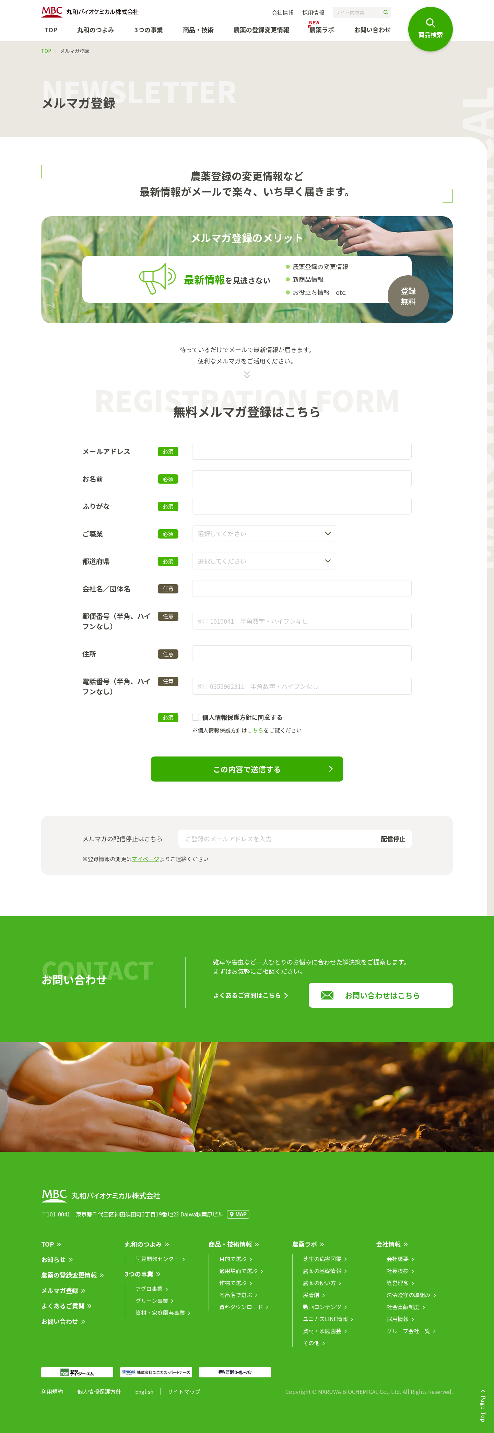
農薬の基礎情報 (322, 1276)
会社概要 (398, 1264)
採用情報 (313, 12)
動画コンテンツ (322, 1312)
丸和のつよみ (95, 29)
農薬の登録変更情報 (69, 1279)
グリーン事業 (152, 1306)
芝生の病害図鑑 (322, 1264)
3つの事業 (148, 29)
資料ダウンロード (241, 1312)
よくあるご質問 (62, 1310)
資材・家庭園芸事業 (160, 1318)
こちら (255, 730)
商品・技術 (198, 29)
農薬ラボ (304, 1249)
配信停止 (393, 838)
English (144, 1396)
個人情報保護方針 (99, 1396)
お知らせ (53, 1264)
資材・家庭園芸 (322, 1336)
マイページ (145, 859)
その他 (311, 1348)
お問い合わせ (372, 29)
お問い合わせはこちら (382, 1000)
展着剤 (311, 1300)
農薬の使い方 (319, 1288)
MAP (241, 1219)
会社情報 (283, 12)
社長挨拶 (398, 1276)
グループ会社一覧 (408, 1336)
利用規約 (52, 1396)
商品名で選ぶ (235, 1300)
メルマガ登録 (59, 1295)
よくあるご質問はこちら (247, 1000)
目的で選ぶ (233, 1264)
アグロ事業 (149, 1294)
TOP (51, 29)
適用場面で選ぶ (238, 1276)
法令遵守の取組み (409, 1300)
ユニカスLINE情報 (325, 1324)
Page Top (484, 1409)
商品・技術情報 (230, 1249)
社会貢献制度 (403, 1312)
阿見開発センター (157, 1264)
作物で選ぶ (233, 1288)
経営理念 (398, 1288)
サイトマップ (183, 1396)
